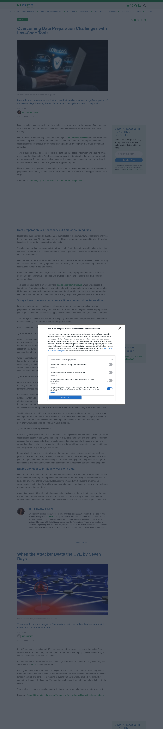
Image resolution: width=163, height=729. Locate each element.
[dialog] (81, 364)
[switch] (110, 364)
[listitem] (81, 359)
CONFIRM (65, 397)
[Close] (121, 329)
